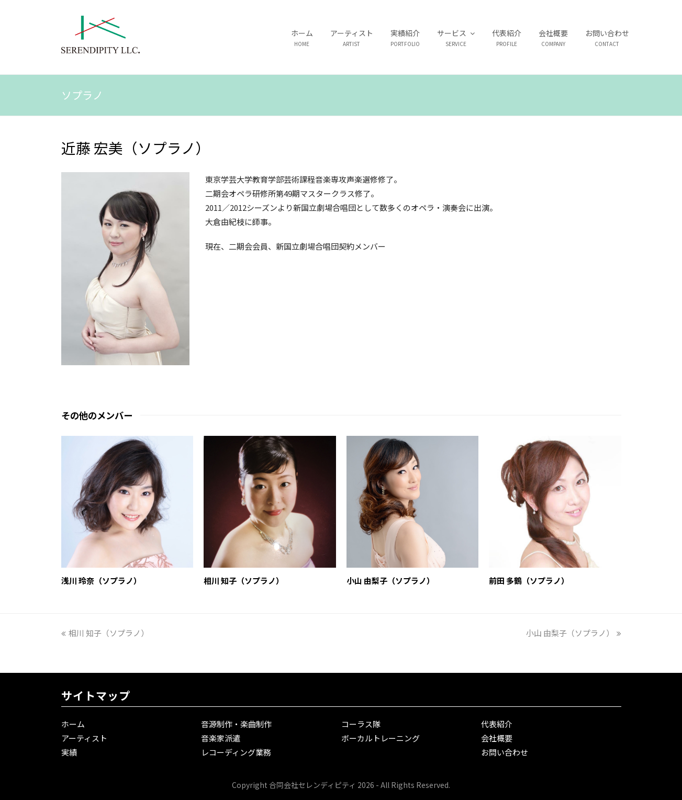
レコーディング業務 (236, 752)
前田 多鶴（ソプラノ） (529, 580)
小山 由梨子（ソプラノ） (390, 580)
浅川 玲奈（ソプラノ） (101, 580)
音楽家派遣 (220, 738)
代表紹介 (496, 723)
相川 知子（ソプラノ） (244, 580)
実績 (69, 752)
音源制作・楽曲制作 (236, 723)
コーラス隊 (361, 723)
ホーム (73, 723)
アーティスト (84, 738)
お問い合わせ (504, 752)
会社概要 (496, 738)
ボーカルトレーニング (380, 738)
